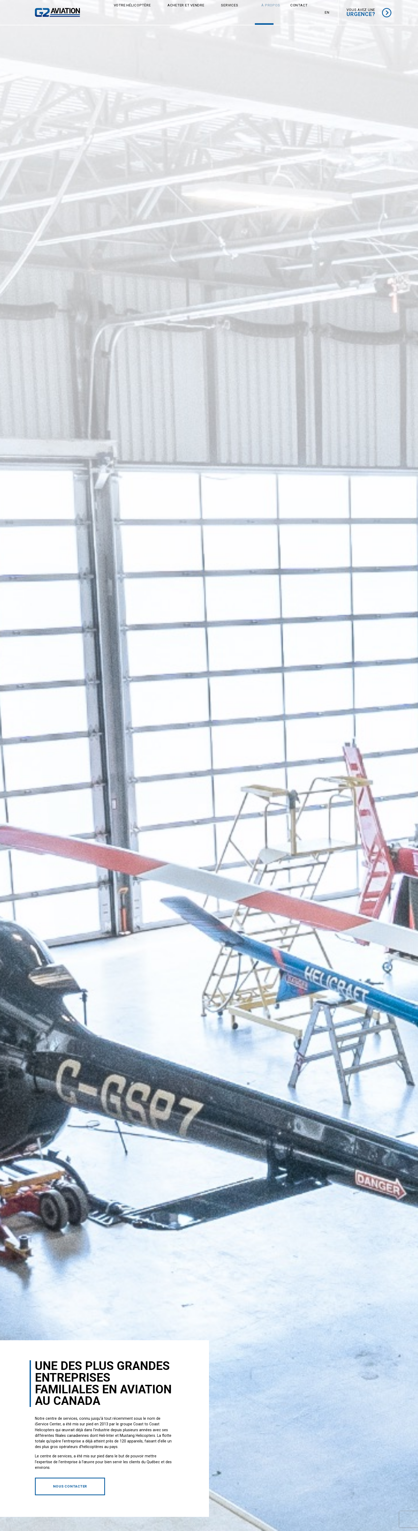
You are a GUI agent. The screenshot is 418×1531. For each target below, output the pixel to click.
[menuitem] (327, 12)
